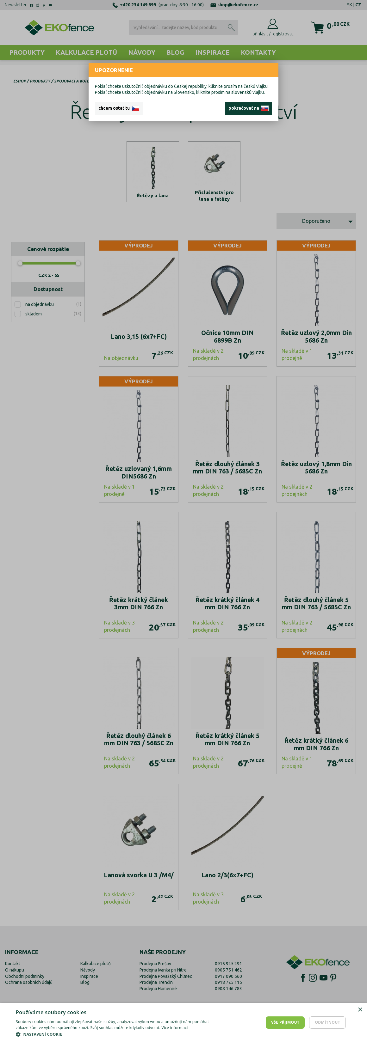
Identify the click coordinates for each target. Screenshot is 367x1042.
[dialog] (183, 1022)
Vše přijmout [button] (285, 1022)
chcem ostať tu (118, 108)
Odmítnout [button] (327, 1022)
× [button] (360, 1010)
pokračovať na (248, 108)
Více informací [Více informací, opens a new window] (174, 1027)
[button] (124, 1034)
